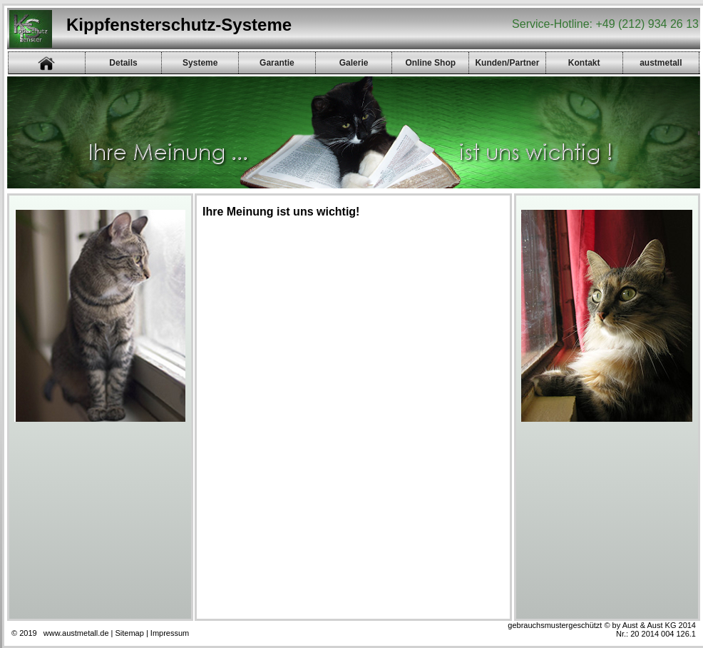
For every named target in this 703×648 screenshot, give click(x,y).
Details (123, 63)
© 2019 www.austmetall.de (60, 633)
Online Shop (430, 63)
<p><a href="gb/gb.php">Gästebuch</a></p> (348, 418)
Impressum (169, 633)
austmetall (661, 63)
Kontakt (584, 63)
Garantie (277, 63)
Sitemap (130, 633)
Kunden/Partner (507, 63)
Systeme (200, 63)
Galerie (354, 63)
